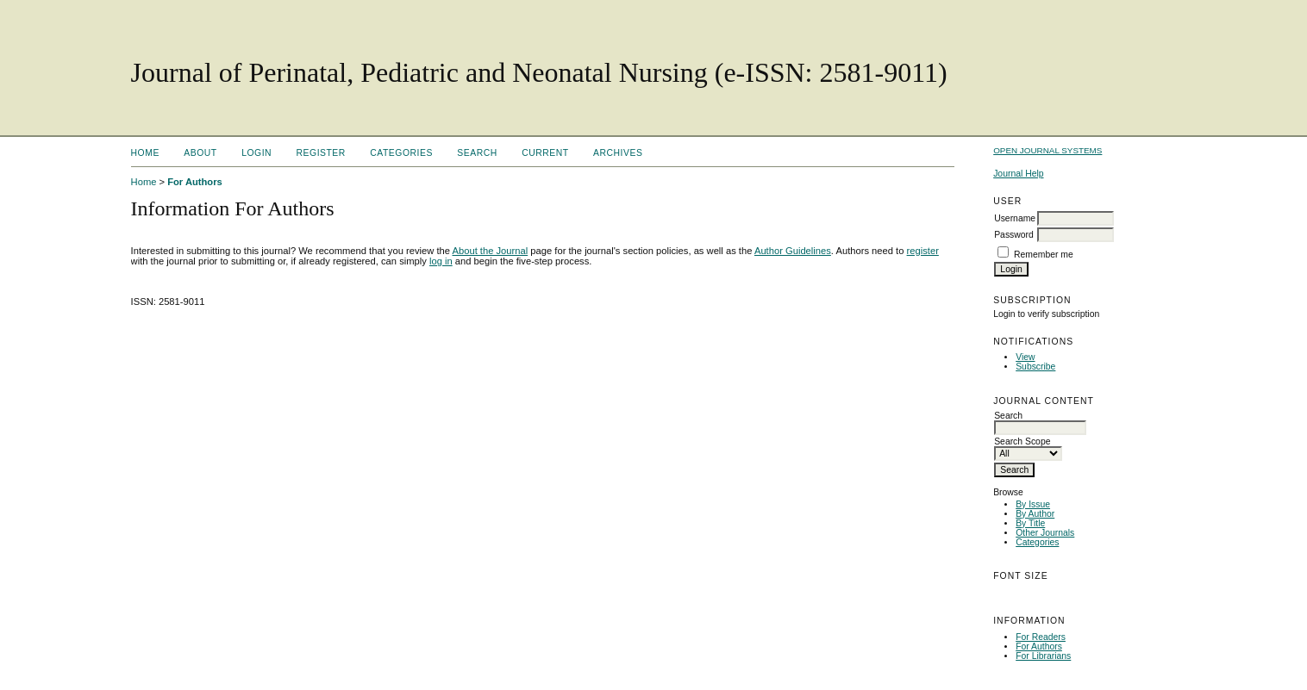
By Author (1035, 514)
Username (1014, 218)
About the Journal (490, 251)
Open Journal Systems (1047, 150)
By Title (1030, 523)
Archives (617, 153)
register (923, 251)
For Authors (1039, 646)
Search (477, 153)
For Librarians (1043, 656)
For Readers (1041, 637)
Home (145, 153)
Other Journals (1045, 533)
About (200, 153)
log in (441, 261)
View (1025, 357)
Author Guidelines (792, 251)
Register (321, 153)
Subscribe (1035, 366)
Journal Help (1018, 173)
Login (256, 153)
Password (1014, 234)
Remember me (1043, 254)
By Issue (1033, 504)
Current (545, 153)
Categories (1037, 542)
